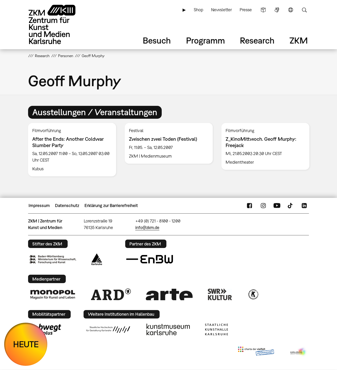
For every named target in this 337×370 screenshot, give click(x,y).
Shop (198, 9)
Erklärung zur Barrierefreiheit (111, 205)
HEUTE (26, 344)
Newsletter (221, 9)
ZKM (298, 40)
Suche (304, 9)
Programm (205, 40)
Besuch (157, 40)
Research (257, 40)
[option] (72, 149)
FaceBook (249, 205)
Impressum (39, 205)
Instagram (263, 205)
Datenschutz (67, 205)
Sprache (290, 9)
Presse (246, 9)
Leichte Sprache (263, 9)
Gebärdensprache (277, 9)
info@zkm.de (147, 227)
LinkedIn (304, 205)
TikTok (290, 205)
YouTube (277, 205)
